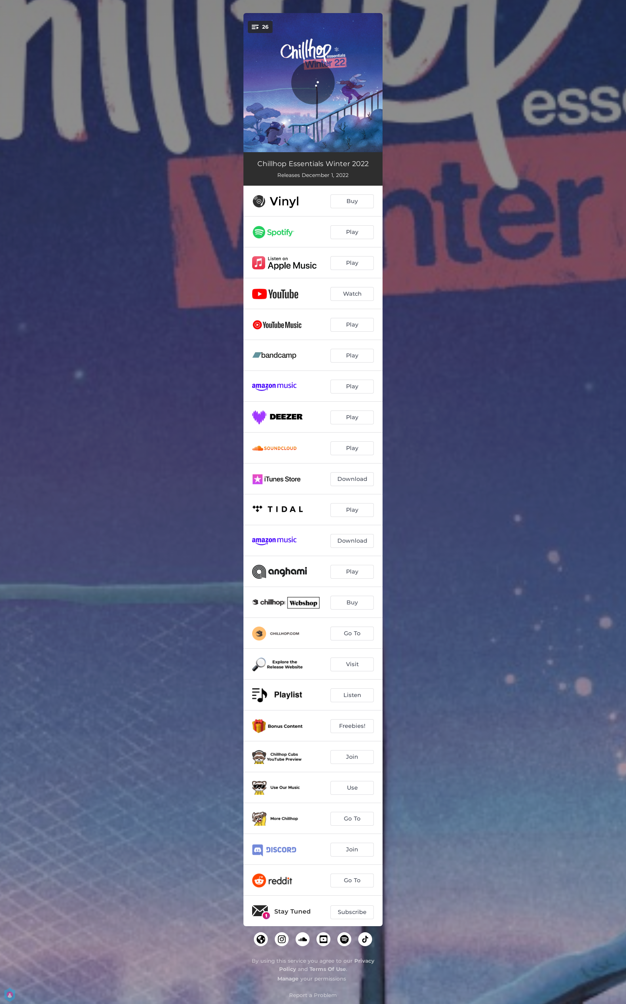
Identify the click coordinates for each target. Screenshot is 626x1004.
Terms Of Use (328, 969)
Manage (288, 978)
